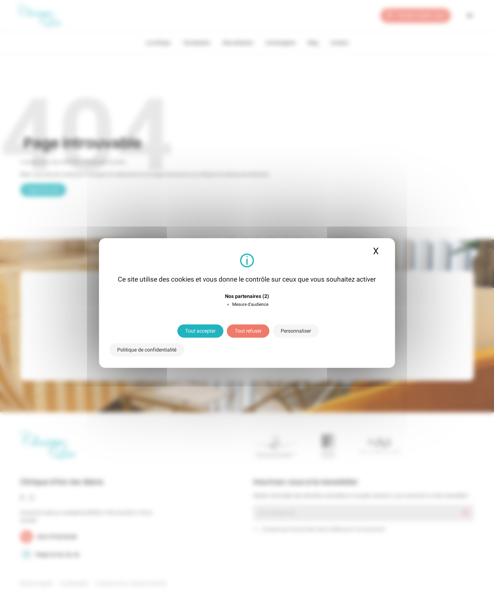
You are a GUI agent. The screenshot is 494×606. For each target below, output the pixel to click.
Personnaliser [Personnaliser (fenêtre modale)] (296, 331)
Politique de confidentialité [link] (146, 350)
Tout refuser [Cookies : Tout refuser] (248, 331)
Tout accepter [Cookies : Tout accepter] (200, 331)
